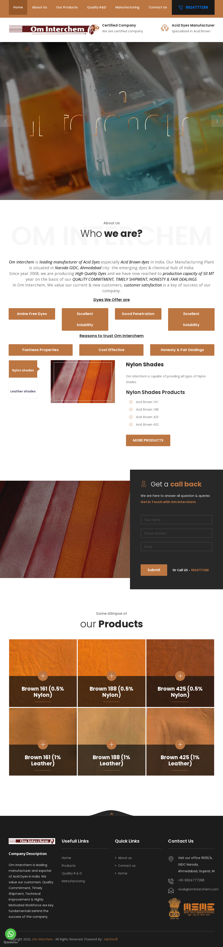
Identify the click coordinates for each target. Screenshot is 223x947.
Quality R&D (96, 7)
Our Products (67, 7)
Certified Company (119, 25)
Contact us (158, 7)
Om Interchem (43, 939)
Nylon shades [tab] (23, 370)
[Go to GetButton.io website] (11, 942)
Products (69, 865)
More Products (149, 440)
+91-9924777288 (191, 880)
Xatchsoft (111, 939)
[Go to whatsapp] (10, 933)
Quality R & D (72, 873)
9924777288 (193, 7)
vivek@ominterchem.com (196, 889)
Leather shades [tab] (23, 391)
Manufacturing (127, 7)
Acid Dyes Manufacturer (193, 25)
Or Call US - (191, 570)
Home (18, 7)
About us (39, 7)
